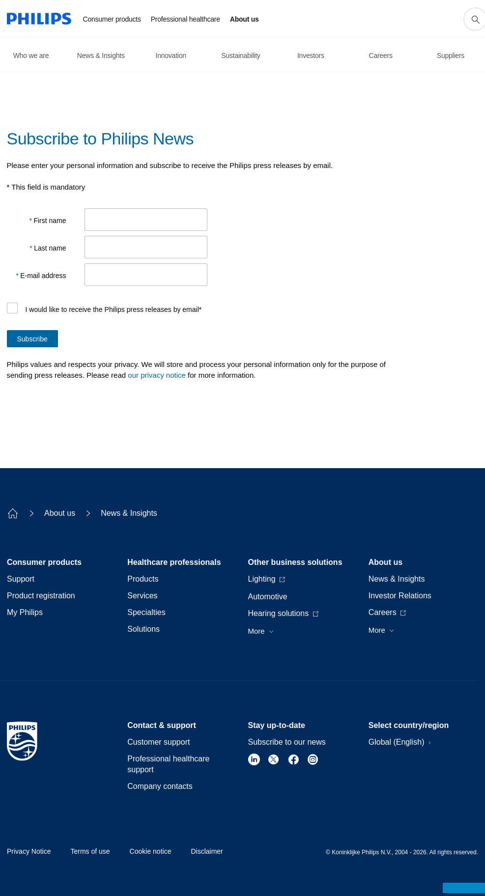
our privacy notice (157, 375)
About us (59, 513)
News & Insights (129, 513)
